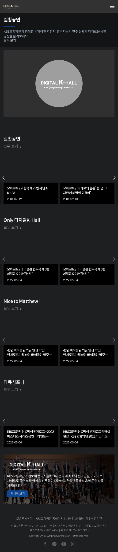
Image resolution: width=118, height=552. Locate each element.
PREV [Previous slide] (3, 177)
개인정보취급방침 (77, 518)
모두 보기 (10, 40)
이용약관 (96, 518)
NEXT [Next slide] (114, 177)
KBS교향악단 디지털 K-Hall (27, 6)
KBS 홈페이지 (24, 518)
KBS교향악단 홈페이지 (49, 518)
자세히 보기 (18, 494)
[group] (31, 178)
